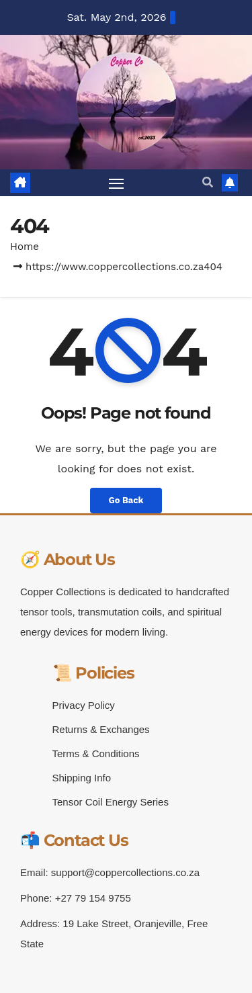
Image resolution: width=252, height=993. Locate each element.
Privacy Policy (83, 705)
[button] (207, 182)
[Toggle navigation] (116, 182)
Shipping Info (82, 777)
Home (24, 247)
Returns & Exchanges (101, 729)
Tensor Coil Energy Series (110, 802)
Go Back (126, 500)
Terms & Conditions (96, 753)
